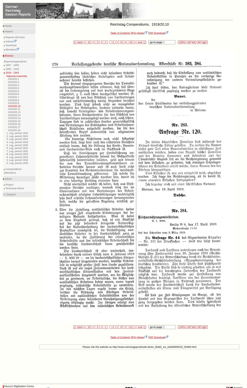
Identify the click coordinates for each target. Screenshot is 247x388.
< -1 (104, 42)
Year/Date (11, 45)
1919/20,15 (14, 121)
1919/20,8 (13, 100)
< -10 (88, 42)
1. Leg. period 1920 (17, 133)
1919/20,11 (14, 109)
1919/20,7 (13, 97)
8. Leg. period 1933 (17, 154)
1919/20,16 (14, 124)
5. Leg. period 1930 (17, 145)
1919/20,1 (13, 79)
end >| (141, 42)
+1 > (113, 42)
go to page (156, 42)
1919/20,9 (13, 103)
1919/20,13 (14, 115)
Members (12, 49)
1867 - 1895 (12, 65)
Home (8, 25)
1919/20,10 (14, 106)
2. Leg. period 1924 (17, 136)
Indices (11, 41)
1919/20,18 (14, 130)
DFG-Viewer (139, 33)
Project (9, 184)
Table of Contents (120, 33)
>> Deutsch (9, 194)
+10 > (131, 42)
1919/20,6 (13, 94)
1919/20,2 (13, 82)
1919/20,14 (14, 118)
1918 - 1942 (12, 72)
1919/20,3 (13, 85)
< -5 (96, 42)
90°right (202, 42)
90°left (191, 42)
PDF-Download (158, 33)
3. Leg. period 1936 (17, 160)
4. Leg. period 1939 (17, 163)
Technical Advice (14, 188)
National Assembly (16, 76)
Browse (8, 55)
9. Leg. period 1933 (17, 157)
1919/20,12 (14, 112)
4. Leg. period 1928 (17, 142)
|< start (78, 42)
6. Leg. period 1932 (17, 148)
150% (182, 42)
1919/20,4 (13, 88)
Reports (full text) (15, 37)
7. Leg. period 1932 (17, 151)
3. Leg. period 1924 (17, 139)
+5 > (121, 42)
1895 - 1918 (12, 69)
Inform (8, 178)
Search (8, 31)
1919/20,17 (14, 127)
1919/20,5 (13, 91)
